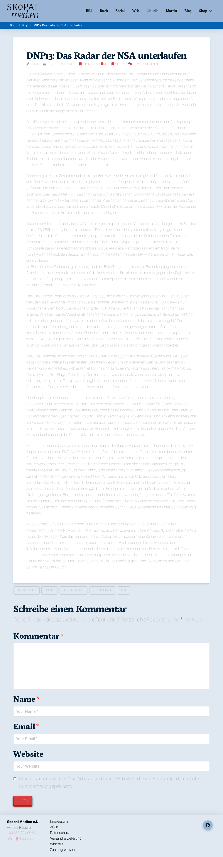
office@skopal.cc (20, 838)
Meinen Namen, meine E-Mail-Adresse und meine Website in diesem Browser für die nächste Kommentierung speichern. (109, 782)
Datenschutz (26, 590)
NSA (124, 590)
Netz (105, 64)
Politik (118, 64)
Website (28, 753)
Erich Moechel (73, 590)
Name (26, 698)
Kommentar (89, 64)
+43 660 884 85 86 (21, 833)
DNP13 (49, 590)
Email (26, 726)
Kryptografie (102, 590)
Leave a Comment (144, 64)
